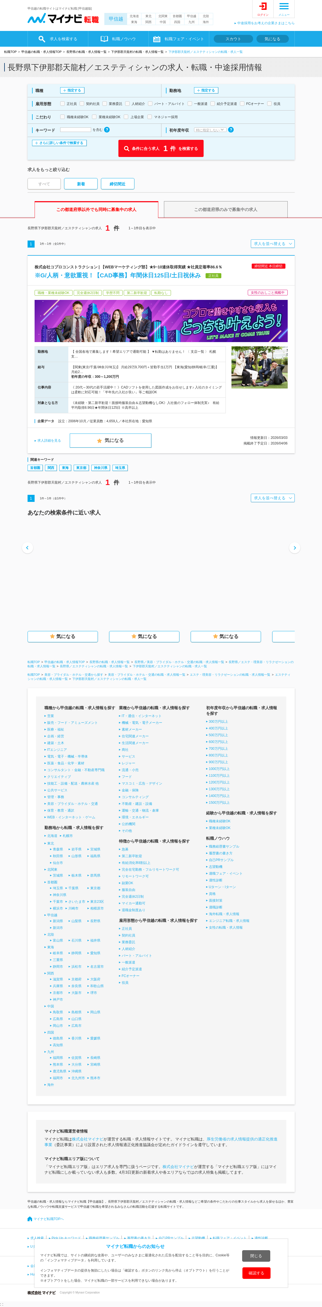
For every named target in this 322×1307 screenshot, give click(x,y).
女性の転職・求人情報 (226, 927)
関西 (148, 22)
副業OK (127, 883)
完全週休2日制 (133, 897)
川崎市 (73, 908)
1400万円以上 (219, 796)
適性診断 (215, 880)
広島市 (76, 1026)
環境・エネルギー (135, 817)
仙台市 (58, 863)
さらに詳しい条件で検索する (61, 143)
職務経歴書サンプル (224, 846)
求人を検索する (63, 39)
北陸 (206, 16)
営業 (50, 716)
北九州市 (78, 1078)
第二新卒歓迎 (132, 856)
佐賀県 (76, 1058)
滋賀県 (58, 979)
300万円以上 (218, 722)
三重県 (58, 960)
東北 (148, 16)
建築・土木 (55, 743)
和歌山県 (97, 986)
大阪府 (95, 979)
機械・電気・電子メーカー (142, 723)
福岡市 (58, 1078)
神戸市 (58, 999)
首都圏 (177, 16)
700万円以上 (218, 749)
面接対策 (215, 900)
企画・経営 (55, 736)
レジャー (128, 763)
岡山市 (58, 1026)
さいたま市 (76, 902)
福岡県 (58, 1058)
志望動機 (215, 867)
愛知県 (95, 953)
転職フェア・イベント (184, 39)
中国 (163, 22)
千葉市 (58, 902)
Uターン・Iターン (222, 887)
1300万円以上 (219, 789)
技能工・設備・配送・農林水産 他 (73, 783)
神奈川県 (100, 468)
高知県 (58, 1045)
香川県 (76, 1038)
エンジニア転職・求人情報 (229, 921)
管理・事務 (55, 797)
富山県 (58, 940)
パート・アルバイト (137, 956)
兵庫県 (58, 986)
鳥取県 (58, 1012)
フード (127, 777)
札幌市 (68, 836)
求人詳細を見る (49, 441)
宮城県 (95, 849)
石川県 (76, 940)
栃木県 (76, 875)
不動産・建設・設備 (137, 804)
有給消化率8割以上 (136, 863)
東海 (134, 22)
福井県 (95, 940)
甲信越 (116, 19)
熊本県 (58, 1064)
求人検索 (37, 1238)
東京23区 (97, 902)
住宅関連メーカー (135, 736)
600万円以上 (218, 742)
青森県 (58, 849)
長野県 (95, 921)
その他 (127, 831)
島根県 (76, 1012)
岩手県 (76, 849)
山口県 (76, 1019)
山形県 (76, 856)
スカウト (233, 39)
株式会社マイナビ (87, 1139)
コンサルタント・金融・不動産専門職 (76, 770)
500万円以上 (218, 735)
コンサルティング (135, 797)
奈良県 (76, 986)
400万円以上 (218, 728)
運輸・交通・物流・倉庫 (140, 810)
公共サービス (57, 790)
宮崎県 (95, 1064)
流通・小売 (130, 770)
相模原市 (97, 908)
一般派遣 (128, 962)
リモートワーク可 (135, 876)
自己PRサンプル (221, 860)
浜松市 (76, 967)
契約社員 (128, 935)
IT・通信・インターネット (142, 716)
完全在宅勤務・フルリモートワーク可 (150, 870)
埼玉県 (120, 468)
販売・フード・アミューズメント (72, 723)
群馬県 (95, 875)
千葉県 (73, 888)
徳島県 (58, 1038)
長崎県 (95, 1058)
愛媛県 (95, 1038)
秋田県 (58, 856)
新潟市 (58, 928)
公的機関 (128, 824)
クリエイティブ (59, 777)
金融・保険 (130, 790)
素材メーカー (132, 729)
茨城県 (58, 875)
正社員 (127, 929)
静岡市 (58, 967)
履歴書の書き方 (221, 853)
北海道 (134, 16)
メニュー (284, 14)
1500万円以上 (219, 803)
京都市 (58, 993)
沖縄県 (76, 1071)
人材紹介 (128, 949)
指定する (74, 90)
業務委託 (128, 942)
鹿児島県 (59, 1071)
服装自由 (128, 890)
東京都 (81, 468)
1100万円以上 (219, 776)
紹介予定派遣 (132, 969)
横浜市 (58, 908)
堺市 (93, 993)
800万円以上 (218, 755)
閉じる (256, 1256)
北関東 (163, 16)
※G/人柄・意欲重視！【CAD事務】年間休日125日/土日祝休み (118, 275)
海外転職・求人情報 (224, 914)
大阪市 (76, 993)
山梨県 (76, 921)
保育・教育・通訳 (60, 810)
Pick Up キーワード (66, 1238)
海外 (206, 22)
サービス (128, 756)
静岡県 (76, 953)
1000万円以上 (219, 769)
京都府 (76, 979)
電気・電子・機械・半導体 (67, 756)
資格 (212, 894)
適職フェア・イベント (226, 873)
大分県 (76, 1064)
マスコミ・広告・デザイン (142, 783)
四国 (177, 22)
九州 (191, 22)
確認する (256, 1273)
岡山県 (95, 1012)
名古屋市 (97, 967)
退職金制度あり (133, 910)
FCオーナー (131, 976)
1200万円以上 (219, 782)
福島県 (95, 856)
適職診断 (215, 907)
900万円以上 (218, 762)
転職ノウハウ (124, 39)
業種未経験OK (220, 828)
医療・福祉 (55, 729)
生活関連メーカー (135, 743)
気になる (272, 39)
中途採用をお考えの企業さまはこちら (266, 23)
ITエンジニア (57, 750)
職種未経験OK (220, 821)
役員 (125, 983)
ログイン (263, 14)
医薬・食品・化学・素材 (65, 763)
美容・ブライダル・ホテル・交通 (72, 804)
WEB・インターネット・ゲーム (71, 817)
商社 (125, 750)
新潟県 (58, 921)
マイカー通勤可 (133, 903)
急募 (125, 849)
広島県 (58, 1019)
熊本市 (95, 1078)
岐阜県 (58, 953)
